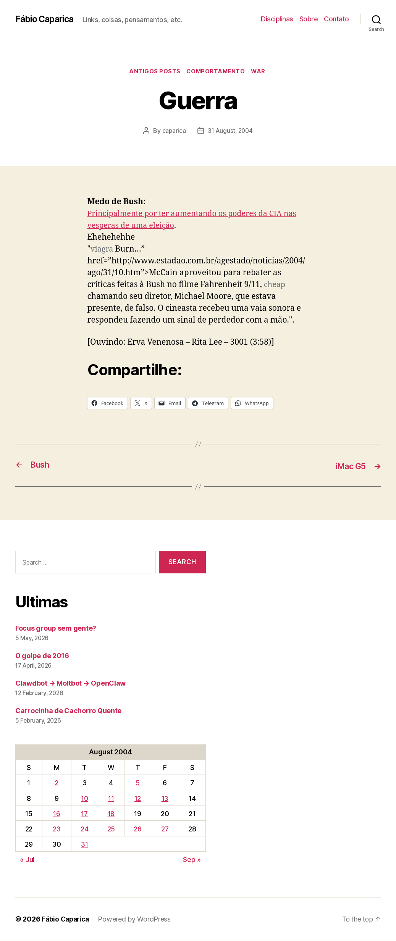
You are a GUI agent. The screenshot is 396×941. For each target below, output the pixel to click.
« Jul (27, 860)
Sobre (308, 19)
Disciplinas (277, 19)
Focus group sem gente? (55, 629)
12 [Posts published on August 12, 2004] (137, 799)
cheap (275, 286)
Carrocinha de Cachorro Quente (68, 711)
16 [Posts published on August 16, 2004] (56, 814)
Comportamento (216, 72)
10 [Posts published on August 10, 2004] (84, 799)
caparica (173, 132)
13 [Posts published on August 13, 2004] (165, 799)
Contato (336, 19)
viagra (103, 250)
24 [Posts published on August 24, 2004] (84, 829)
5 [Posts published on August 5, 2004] (138, 783)
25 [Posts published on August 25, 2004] (111, 829)
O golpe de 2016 (42, 656)
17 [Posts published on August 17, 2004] (84, 814)
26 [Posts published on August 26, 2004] (137, 829)
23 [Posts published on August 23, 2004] (56, 829)
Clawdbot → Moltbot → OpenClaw (70, 684)
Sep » (192, 860)
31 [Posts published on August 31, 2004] (84, 845)
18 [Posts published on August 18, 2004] (111, 814)
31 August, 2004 (230, 132)
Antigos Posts (153, 72)
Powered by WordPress (137, 919)
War (261, 72)
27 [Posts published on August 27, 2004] (165, 829)
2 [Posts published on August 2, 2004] (56, 783)
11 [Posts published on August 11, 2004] (111, 799)
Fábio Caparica (46, 19)
